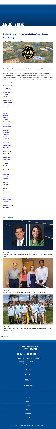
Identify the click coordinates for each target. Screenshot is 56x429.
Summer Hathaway (8, 102)
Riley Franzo (6, 207)
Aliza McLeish (6, 147)
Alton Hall (5, 115)
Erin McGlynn (6, 176)
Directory (28, 401)
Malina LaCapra (7, 105)
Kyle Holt (5, 119)
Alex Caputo (6, 113)
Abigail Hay (6, 174)
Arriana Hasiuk (6, 145)
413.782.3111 (33, 361)
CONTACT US (28, 370)
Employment (28, 413)
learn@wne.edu (27, 364)
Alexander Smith (7, 126)
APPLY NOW (28, 375)
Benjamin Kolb (6, 153)
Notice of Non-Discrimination (37, 425)
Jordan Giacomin (7, 132)
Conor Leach (6, 134)
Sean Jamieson (7, 191)
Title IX (28, 417)
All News (22, 41)
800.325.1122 (23, 361)
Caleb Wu (5, 96)
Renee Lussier (6, 166)
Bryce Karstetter (7, 122)
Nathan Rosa (6, 124)
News (28, 393)
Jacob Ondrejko (7, 136)
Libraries (28, 405)
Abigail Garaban (7, 159)
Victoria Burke (6, 88)
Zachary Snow (6, 193)
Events (28, 397)
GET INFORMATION (28, 385)
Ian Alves (5, 94)
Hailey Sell (5, 184)
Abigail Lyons (6, 107)
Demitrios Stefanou (8, 139)
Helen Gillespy (6, 172)
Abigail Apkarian (7, 199)
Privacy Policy (23, 425)
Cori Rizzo (5, 201)
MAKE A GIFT (28, 380)
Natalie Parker (6, 178)
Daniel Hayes (6, 117)
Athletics (28, 409)
